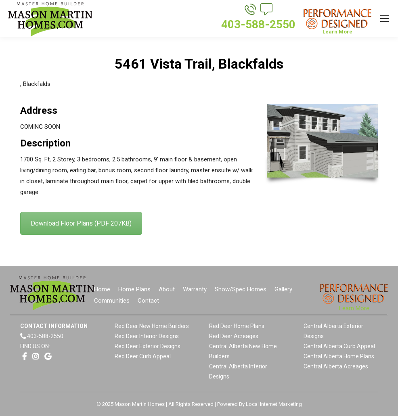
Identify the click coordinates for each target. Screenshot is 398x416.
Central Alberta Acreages (336, 366)
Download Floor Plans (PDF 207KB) (81, 223)
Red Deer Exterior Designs (147, 346)
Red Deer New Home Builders (152, 326)
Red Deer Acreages (233, 336)
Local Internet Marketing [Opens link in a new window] (274, 404)
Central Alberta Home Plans (339, 356)
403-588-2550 (45, 336)
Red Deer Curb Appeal (143, 356)
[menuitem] (102, 289)
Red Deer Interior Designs (147, 336)
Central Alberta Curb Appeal (339, 346)
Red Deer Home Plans (236, 326)
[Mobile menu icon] (384, 18)
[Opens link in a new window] (24, 356)
